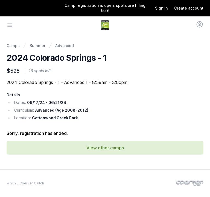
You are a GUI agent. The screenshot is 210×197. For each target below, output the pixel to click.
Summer (37, 45)
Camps (13, 45)
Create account (188, 8)
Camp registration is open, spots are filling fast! (105, 8)
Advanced (64, 45)
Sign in (161, 8)
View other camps (105, 147)
